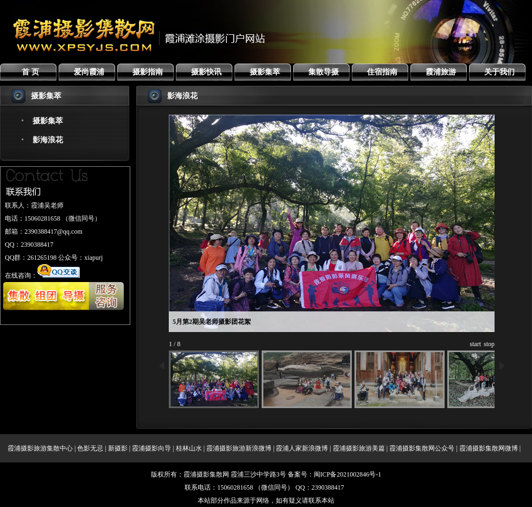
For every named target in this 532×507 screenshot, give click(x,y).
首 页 (30, 72)
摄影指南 (147, 72)
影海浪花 (48, 140)
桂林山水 (189, 448)
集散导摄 (323, 72)
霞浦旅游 (441, 72)
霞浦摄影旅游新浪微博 (238, 448)
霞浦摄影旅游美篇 (359, 448)
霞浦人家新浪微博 (302, 448)
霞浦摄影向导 (151, 448)
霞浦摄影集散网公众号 (421, 448)
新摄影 (118, 448)
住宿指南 (382, 72)
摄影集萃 (265, 72)
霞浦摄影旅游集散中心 (40, 448)
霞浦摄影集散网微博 (488, 448)
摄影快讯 (206, 72)
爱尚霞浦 (89, 72)
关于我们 (499, 72)
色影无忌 (90, 448)
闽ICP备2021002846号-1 (348, 474)
